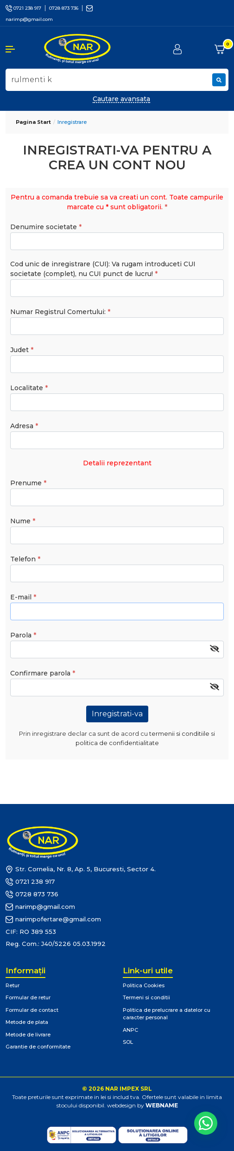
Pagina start (33, 122)
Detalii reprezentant (117, 463)
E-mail (21, 597)
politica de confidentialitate (117, 742)
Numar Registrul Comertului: (58, 312)
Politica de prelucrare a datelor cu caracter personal (166, 1014)
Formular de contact (32, 1010)
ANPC (130, 1030)
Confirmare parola (40, 673)
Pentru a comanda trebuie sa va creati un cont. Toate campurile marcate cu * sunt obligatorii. (117, 202)
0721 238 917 (23, 8)
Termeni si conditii (146, 997)
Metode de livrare (28, 1034)
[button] (19, 49)
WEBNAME (161, 1105)
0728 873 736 (63, 8)
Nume (20, 521)
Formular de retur (28, 997)
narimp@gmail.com (40, 907)
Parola (21, 635)
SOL (128, 1042)
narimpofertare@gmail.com (53, 919)
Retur (12, 985)
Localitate (26, 388)
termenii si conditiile (179, 733)
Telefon (23, 559)
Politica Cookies (143, 985)
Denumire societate (43, 227)
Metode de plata (27, 1022)
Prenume (26, 483)
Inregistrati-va (117, 713)
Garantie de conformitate (38, 1046)
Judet (19, 350)
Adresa (21, 426)
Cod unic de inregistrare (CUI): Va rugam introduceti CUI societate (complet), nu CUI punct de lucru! (103, 269)
